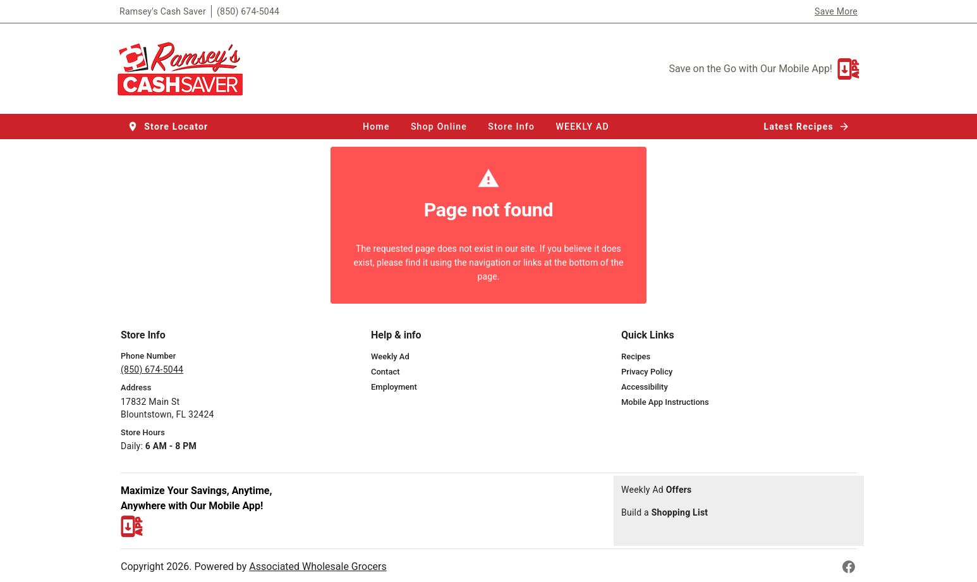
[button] (168, 126)
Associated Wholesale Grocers (317, 566)
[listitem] (390, 356)
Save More (836, 11)
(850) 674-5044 (248, 11)
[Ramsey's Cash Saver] (184, 69)
